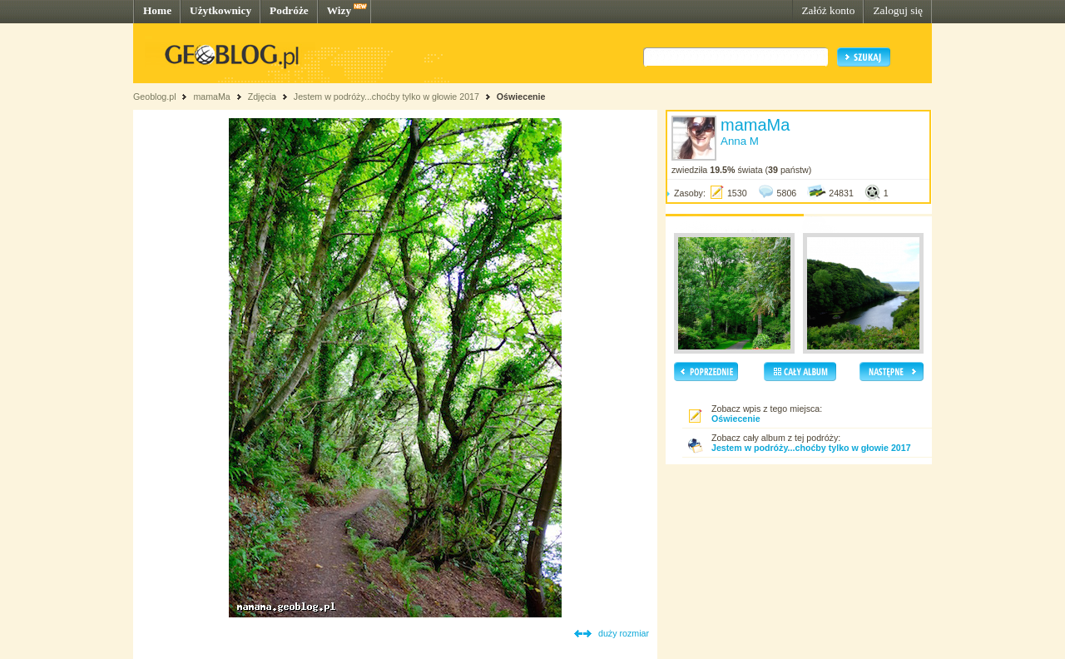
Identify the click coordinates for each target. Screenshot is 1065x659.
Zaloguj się (898, 10)
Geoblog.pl (154, 97)
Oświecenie (521, 97)
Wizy (339, 10)
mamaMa (211, 97)
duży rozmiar (623, 633)
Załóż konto (827, 10)
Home (157, 10)
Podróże (289, 10)
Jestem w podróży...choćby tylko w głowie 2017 (386, 97)
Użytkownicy (220, 10)
